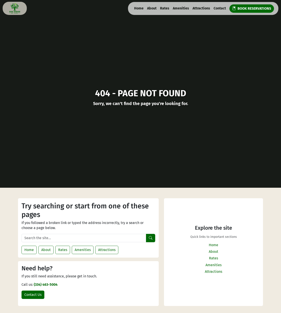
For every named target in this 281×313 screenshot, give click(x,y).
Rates (164, 8)
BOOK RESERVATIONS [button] (251, 8)
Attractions (201, 8)
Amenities (181, 8)
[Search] (150, 238)
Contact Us (32, 295)
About (152, 8)
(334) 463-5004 (46, 284)
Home (139, 8)
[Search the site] (84, 238)
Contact (220, 8)
